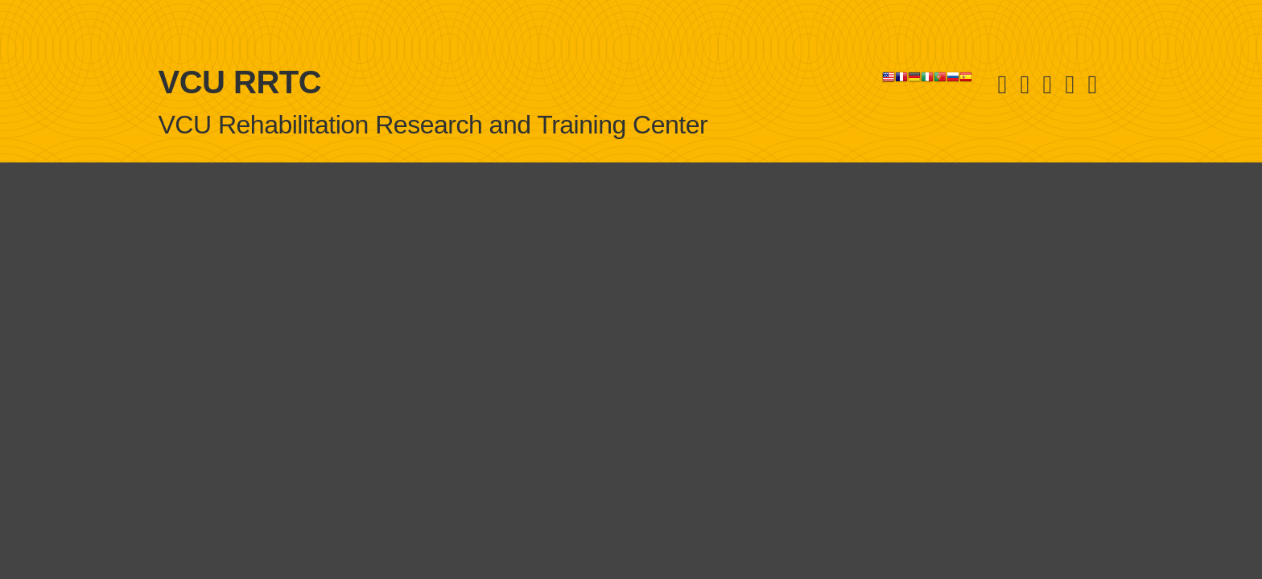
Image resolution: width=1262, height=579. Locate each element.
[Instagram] (1069, 84)
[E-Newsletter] (1092, 84)
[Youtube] (1002, 84)
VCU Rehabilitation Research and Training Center (433, 124)
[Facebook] (1024, 84)
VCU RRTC (240, 82)
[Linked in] (1047, 84)
